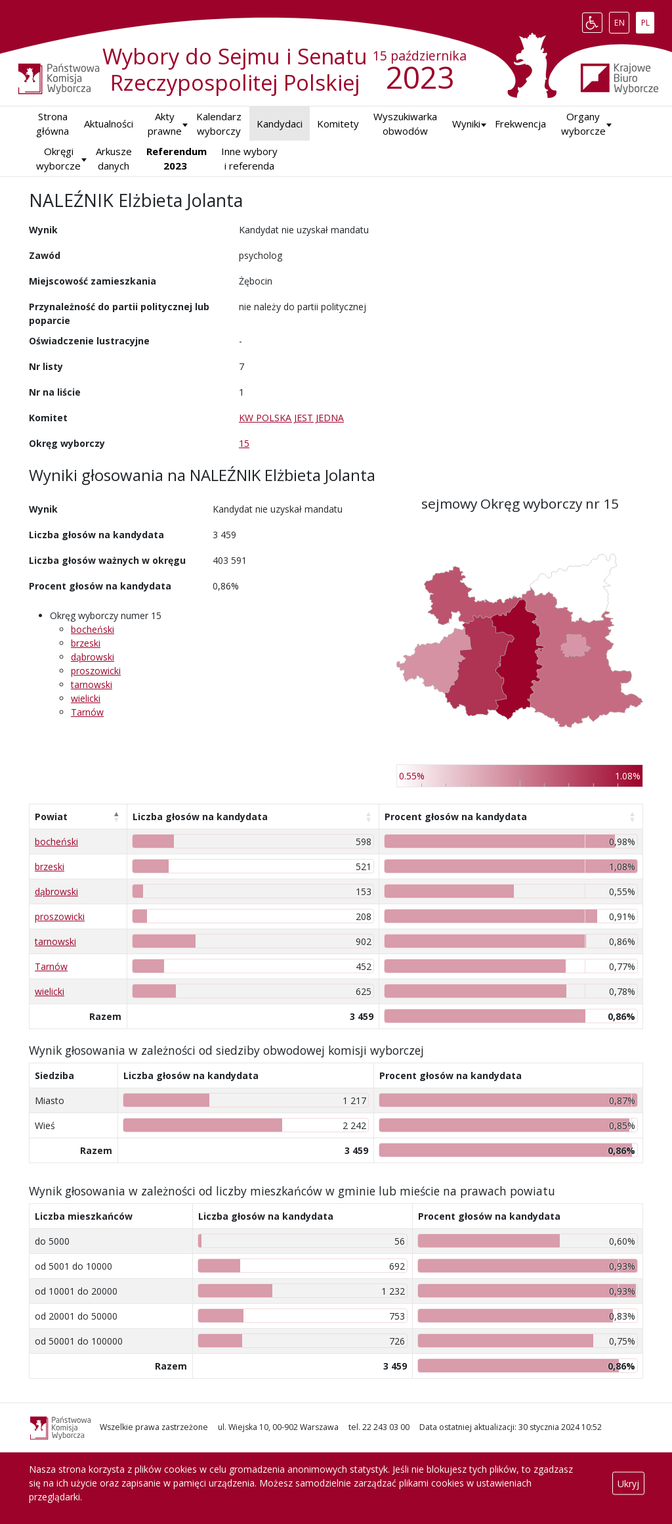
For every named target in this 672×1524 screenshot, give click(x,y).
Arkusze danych (114, 159)
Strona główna (52, 124)
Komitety (338, 123)
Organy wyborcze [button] (583, 124)
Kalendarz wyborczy (219, 124)
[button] (466, 123)
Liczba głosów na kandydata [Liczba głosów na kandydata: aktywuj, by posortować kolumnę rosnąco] (200, 816)
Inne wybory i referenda (249, 159)
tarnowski (91, 684)
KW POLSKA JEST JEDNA (291, 417)
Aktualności (108, 123)
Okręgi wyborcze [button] (58, 159)
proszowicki (96, 670)
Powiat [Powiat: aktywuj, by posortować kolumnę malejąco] (51, 816)
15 (244, 443)
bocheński (92, 629)
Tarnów (87, 712)
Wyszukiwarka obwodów (405, 124)
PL (647, 20)
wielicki (85, 698)
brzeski (85, 643)
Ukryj (628, 1483)
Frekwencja (520, 123)
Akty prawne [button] (165, 124)
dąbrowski (92, 657)
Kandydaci (280, 123)
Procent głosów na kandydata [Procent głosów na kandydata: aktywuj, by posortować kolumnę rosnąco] (456, 816)
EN (622, 20)
